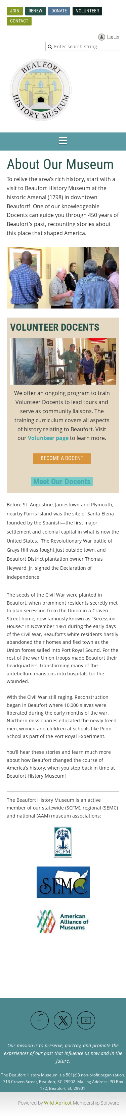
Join (14, 10)
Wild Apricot (58, 1103)
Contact (19, 20)
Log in (113, 37)
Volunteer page (48, 438)
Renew (35, 10)
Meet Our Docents (62, 481)
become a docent (62, 458)
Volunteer (87, 10)
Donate (59, 10)
